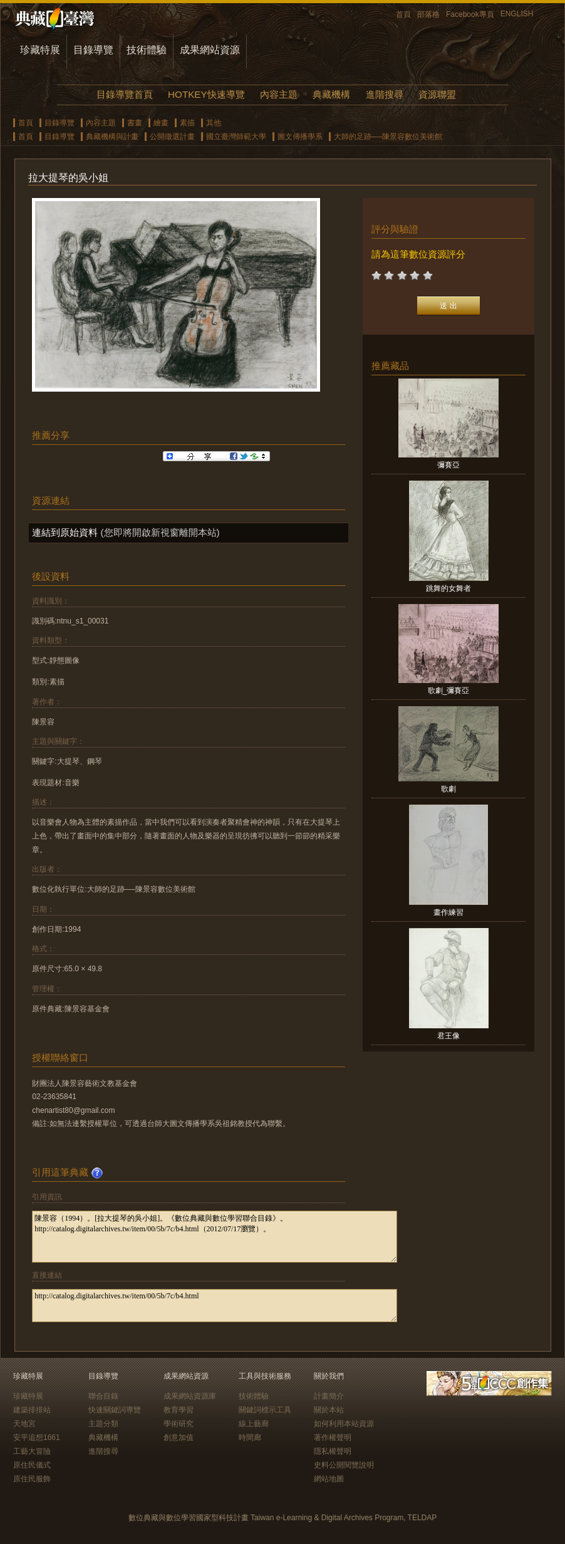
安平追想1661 (36, 1437)
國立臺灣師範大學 (236, 136)
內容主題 (279, 94)
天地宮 (24, 1423)
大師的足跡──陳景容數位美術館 (388, 136)
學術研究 (178, 1423)
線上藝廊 (254, 1423)
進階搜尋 (384, 94)
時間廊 (250, 1437)
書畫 (134, 122)
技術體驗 (147, 49)
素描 (187, 122)
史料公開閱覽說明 (344, 1465)
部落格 (428, 14)
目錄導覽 (93, 49)
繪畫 (160, 122)
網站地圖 (329, 1478)
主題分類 (103, 1423)
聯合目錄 (103, 1396)
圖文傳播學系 (300, 136)
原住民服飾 (32, 1478)
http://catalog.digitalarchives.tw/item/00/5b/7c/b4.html (214, 1305)
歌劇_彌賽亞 (449, 690)
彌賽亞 (448, 465)
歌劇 (448, 789)
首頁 (403, 14)
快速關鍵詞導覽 (114, 1410)
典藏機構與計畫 (112, 136)
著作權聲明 (332, 1437)
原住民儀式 (32, 1465)
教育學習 (178, 1410)
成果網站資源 (210, 49)
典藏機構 (331, 94)
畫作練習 (448, 912)
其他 (213, 122)
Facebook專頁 (470, 14)
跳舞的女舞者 (448, 588)
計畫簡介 (329, 1396)
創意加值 (178, 1437)
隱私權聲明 (332, 1451)
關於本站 (329, 1410)
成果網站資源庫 (189, 1396)
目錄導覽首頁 (124, 94)
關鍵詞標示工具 (265, 1410)
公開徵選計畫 (172, 136)
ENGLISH (517, 13)
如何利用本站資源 (344, 1423)
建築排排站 (32, 1410)
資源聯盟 (437, 94)
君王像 (448, 1035)
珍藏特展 (40, 49)
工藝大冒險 (32, 1451)
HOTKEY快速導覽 (206, 94)
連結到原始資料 (65, 532)
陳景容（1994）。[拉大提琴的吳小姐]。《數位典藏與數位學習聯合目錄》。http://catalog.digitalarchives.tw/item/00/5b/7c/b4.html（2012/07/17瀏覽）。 (214, 1237)
